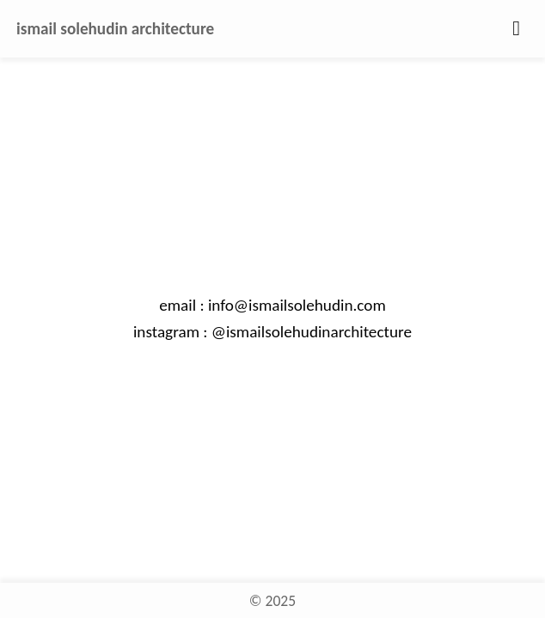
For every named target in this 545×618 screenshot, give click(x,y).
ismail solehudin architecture (115, 29)
